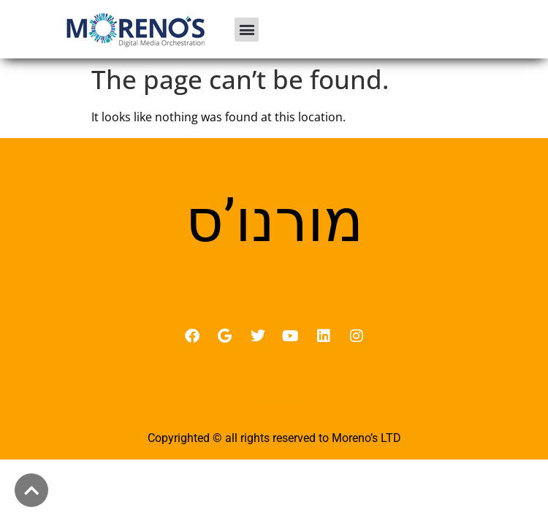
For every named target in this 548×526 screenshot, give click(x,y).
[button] (247, 30)
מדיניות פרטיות (274, 406)
